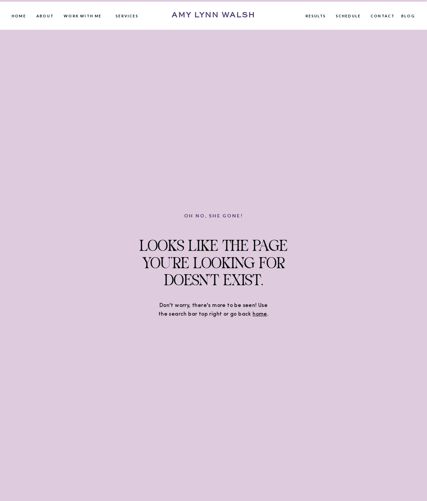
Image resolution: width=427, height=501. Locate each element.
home (260, 314)
